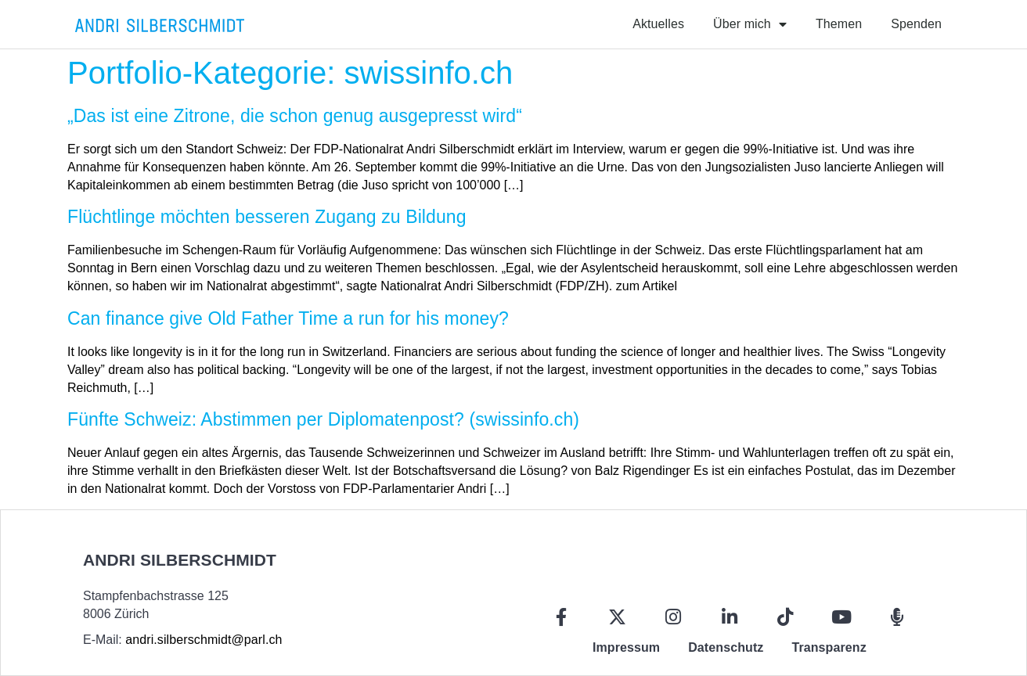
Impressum (626, 647)
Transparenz (828, 647)
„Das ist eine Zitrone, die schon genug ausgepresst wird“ (294, 116)
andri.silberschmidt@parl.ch (203, 639)
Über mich (750, 24)
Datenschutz (725, 647)
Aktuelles (658, 24)
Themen (839, 24)
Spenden (916, 24)
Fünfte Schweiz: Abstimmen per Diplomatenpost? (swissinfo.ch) (323, 419)
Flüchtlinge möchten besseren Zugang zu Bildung (267, 217)
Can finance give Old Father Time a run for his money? (288, 318)
